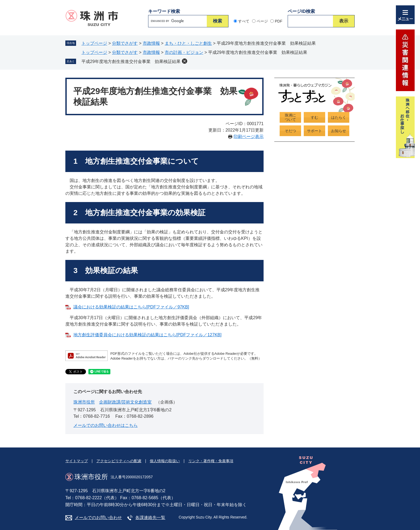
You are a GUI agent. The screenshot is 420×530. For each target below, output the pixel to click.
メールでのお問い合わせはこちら (105, 425)
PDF (278, 21)
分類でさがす (125, 43)
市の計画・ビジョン (184, 52)
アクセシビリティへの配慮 (118, 461)
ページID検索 (301, 11)
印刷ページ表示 (249, 136)
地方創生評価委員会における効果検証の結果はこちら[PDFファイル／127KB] (147, 335)
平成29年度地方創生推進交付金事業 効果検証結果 (131, 61)
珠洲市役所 (84, 402)
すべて (243, 21)
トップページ (94, 43)
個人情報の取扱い (165, 461)
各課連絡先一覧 (150, 517)
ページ (262, 21)
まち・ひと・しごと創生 (188, 43)
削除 (184, 61)
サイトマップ (76, 461)
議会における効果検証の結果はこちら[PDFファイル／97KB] (131, 307)
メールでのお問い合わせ (98, 517)
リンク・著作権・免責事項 (210, 461)
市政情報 (151, 43)
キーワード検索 (164, 11)
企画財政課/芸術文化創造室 (125, 402)
